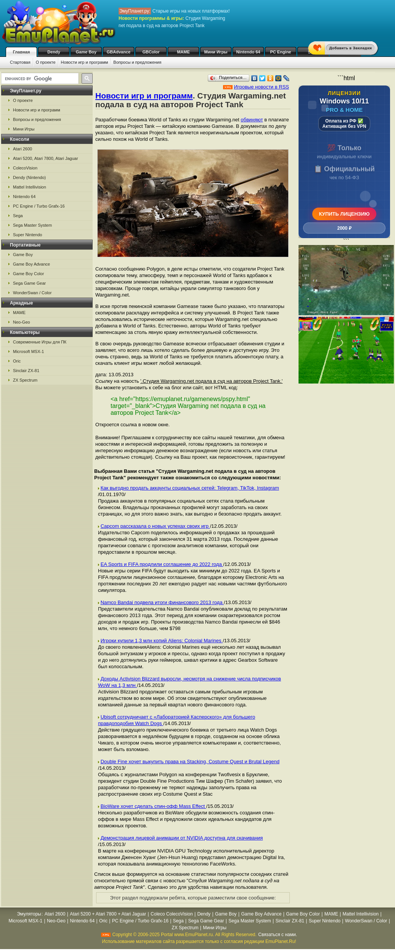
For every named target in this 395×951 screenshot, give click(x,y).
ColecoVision (25, 168)
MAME (183, 52)
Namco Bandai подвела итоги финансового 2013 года (162, 602)
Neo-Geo (21, 322)
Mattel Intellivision (29, 187)
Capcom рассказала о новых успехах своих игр (155, 526)
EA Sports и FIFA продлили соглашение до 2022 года (162, 564)
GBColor (150, 52)
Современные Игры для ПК (39, 342)
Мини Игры (216, 52)
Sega (18, 215)
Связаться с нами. (277, 934)
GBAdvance (118, 52)
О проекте (46, 62)
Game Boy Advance (31, 264)
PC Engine (280, 52)
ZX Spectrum (25, 380)
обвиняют (252, 120)
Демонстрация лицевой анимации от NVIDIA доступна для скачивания (182, 838)
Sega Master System (32, 225)
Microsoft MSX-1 (28, 351)
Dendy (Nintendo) (29, 177)
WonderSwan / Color (32, 292)
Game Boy (86, 52)
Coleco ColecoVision (172, 914)
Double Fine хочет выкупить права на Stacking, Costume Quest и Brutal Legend (190, 761)
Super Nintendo (27, 234)
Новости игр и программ (84, 62)
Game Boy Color (28, 273)
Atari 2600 (22, 149)
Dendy (53, 52)
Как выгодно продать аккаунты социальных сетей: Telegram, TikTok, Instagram (190, 488)
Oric (17, 361)
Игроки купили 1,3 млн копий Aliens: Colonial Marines (162, 640)
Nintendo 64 (248, 52)
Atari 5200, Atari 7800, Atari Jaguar (45, 158)
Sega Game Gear (29, 283)
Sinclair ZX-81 (26, 370)
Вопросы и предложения (137, 62)
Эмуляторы (29, 914)
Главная (21, 52)
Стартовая (20, 62)
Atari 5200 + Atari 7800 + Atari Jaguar (108, 914)
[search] (39, 78)
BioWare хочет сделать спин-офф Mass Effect (153, 806)
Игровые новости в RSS (261, 87)
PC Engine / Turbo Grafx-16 (39, 206)
